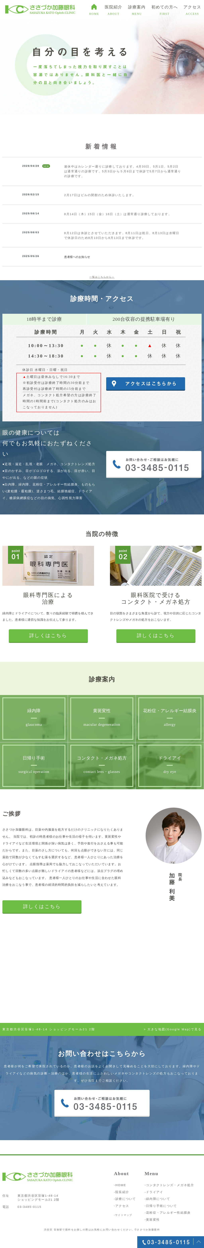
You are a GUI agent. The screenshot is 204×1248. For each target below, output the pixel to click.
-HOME (120, 1185)
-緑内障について (157, 1198)
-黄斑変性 (152, 1219)
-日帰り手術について (161, 1205)
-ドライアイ (154, 1192)
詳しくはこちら (48, 635)
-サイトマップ (123, 1215)
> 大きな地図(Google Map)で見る (173, 1029)
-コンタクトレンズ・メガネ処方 (169, 1185)
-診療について (125, 1198)
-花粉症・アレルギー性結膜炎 (168, 1212)
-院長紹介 (121, 1192)
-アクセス (121, 1205)
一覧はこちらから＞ (102, 277)
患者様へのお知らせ (77, 256)
